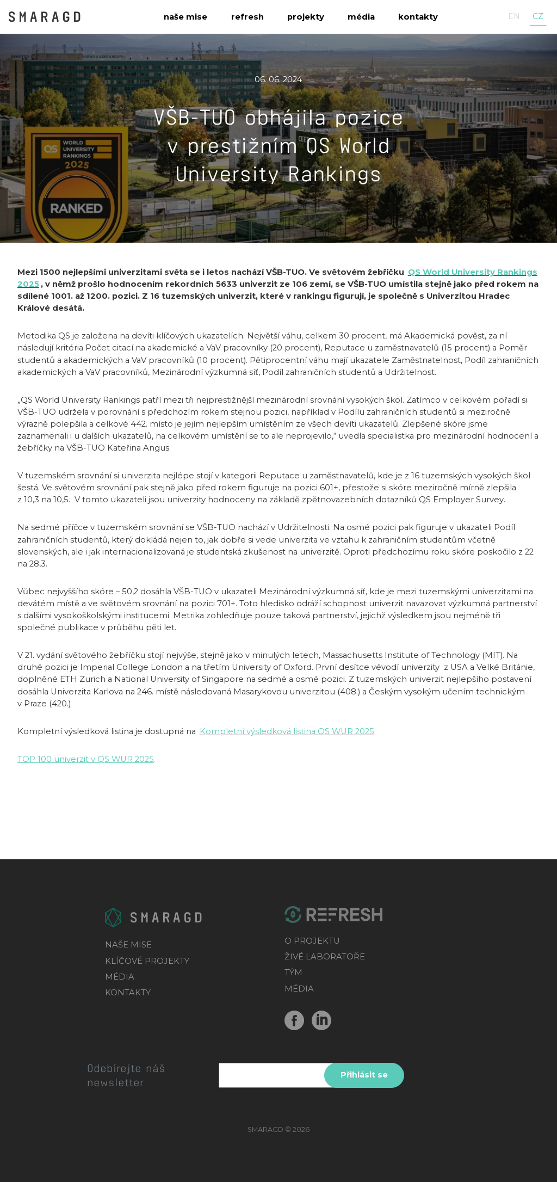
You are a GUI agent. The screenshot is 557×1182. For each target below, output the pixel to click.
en (514, 16)
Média (361, 17)
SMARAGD (45, 16)
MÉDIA (119, 977)
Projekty (305, 17)
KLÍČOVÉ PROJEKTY (147, 961)
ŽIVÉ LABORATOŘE (324, 957)
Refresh (247, 17)
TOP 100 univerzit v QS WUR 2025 (85, 759)
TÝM (293, 972)
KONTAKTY (128, 993)
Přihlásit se (364, 1075)
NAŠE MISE (128, 945)
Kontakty (418, 17)
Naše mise (185, 17)
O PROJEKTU (312, 941)
